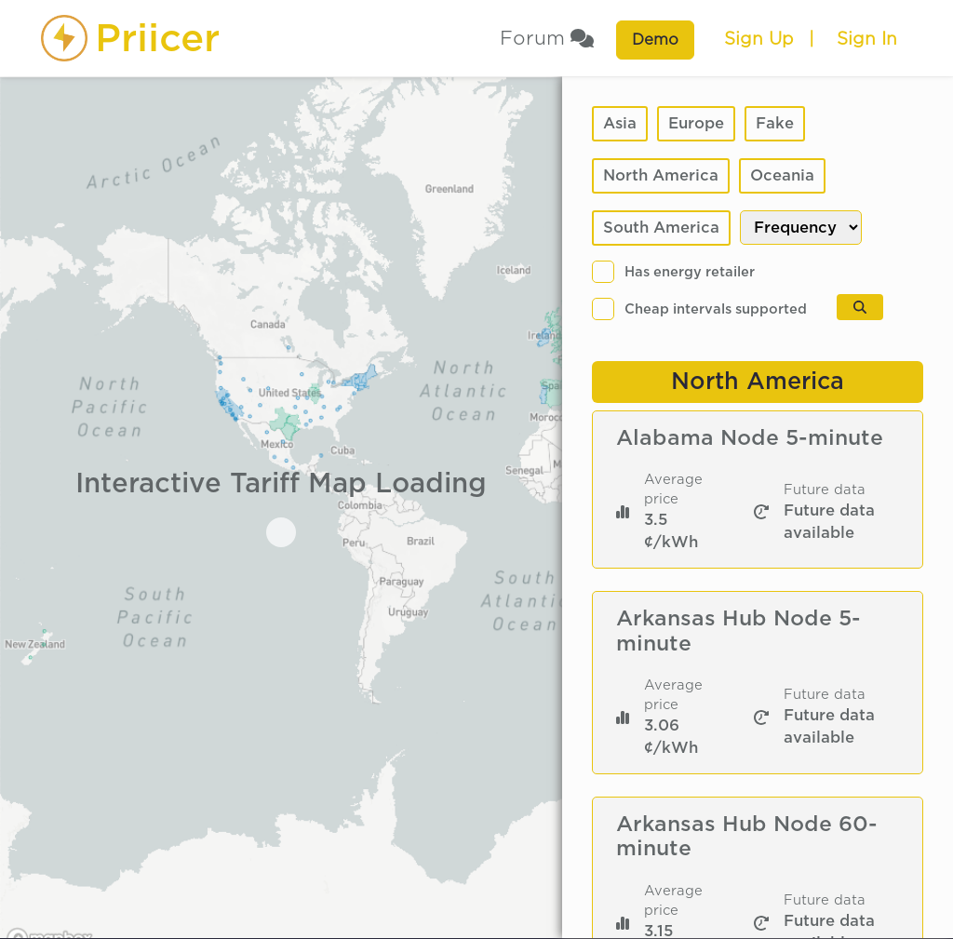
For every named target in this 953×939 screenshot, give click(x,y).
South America (661, 227)
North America (660, 175)
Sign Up (759, 38)
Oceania (782, 175)
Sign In (867, 38)
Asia (620, 123)
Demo (655, 39)
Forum (547, 38)
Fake (775, 123)
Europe (696, 123)
